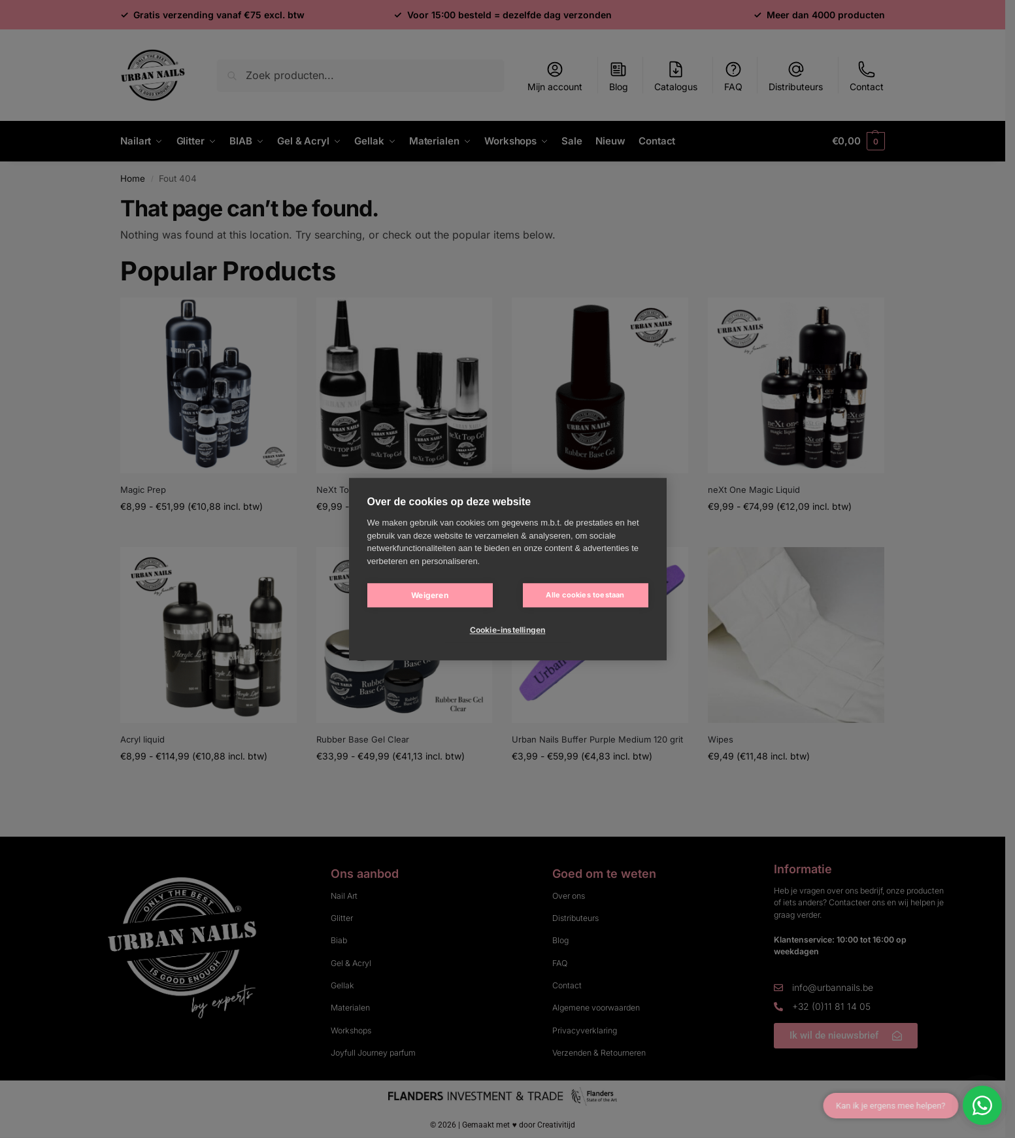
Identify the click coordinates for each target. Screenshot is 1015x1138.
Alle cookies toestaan (585, 594)
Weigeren (429, 595)
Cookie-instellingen (508, 630)
